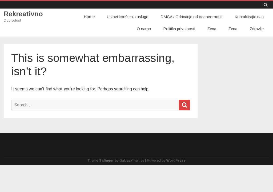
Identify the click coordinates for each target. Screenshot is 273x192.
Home (89, 16)
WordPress (175, 160)
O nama (144, 28)
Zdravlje (257, 28)
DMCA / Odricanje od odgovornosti (191, 16)
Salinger (106, 160)
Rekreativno (23, 14)
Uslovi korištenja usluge (127, 16)
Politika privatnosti (179, 28)
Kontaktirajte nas (249, 16)
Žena (211, 28)
